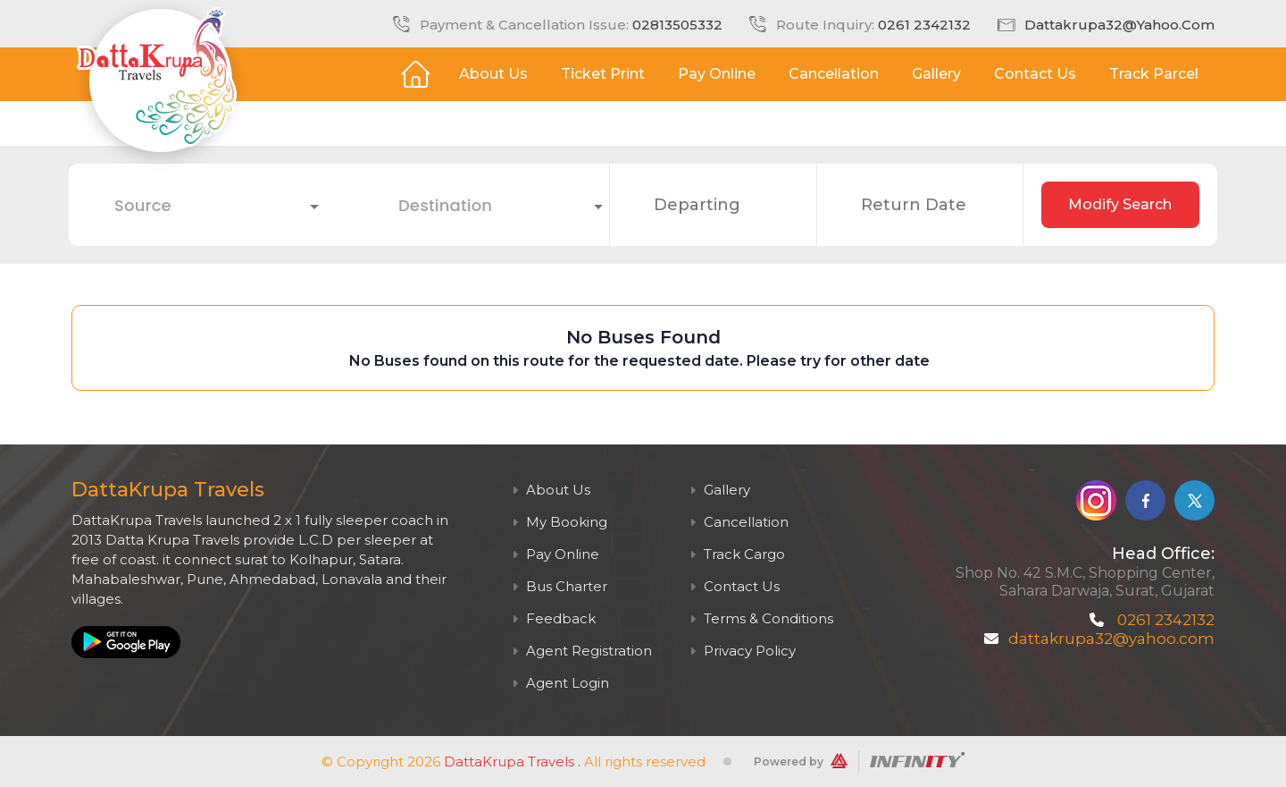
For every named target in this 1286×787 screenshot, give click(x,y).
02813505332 (677, 24)
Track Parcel (1153, 73)
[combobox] (204, 205)
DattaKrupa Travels (509, 761)
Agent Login (560, 682)
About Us (493, 73)
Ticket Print (603, 73)
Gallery (936, 73)
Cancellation (834, 73)
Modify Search (1120, 204)
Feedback (554, 618)
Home (415, 74)
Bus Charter (559, 586)
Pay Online (717, 73)
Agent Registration (582, 650)
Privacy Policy (742, 650)
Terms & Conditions (761, 618)
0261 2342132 (924, 24)
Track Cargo (737, 554)
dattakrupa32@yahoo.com (1119, 24)
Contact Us (1035, 73)
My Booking (559, 521)
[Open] (314, 206)
